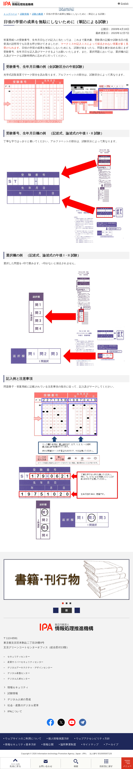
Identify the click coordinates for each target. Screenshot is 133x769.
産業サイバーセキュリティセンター (25, 662)
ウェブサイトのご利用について (23, 738)
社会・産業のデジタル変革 (23, 705)
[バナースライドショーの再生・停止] (66, 610)
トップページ (10, 14)
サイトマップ (90, 744)
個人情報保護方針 (58, 738)
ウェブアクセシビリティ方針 (93, 738)
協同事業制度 (68, 744)
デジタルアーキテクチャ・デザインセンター (30, 667)
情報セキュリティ (18, 687)
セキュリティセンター (19, 656)
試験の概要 (37, 14)
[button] (55, 610)
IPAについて (15, 711)
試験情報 (24, 14)
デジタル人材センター (19, 678)
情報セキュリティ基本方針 (20, 744)
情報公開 (48, 744)
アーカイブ (112, 744)
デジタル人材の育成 (19, 699)
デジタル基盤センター (19, 673)
